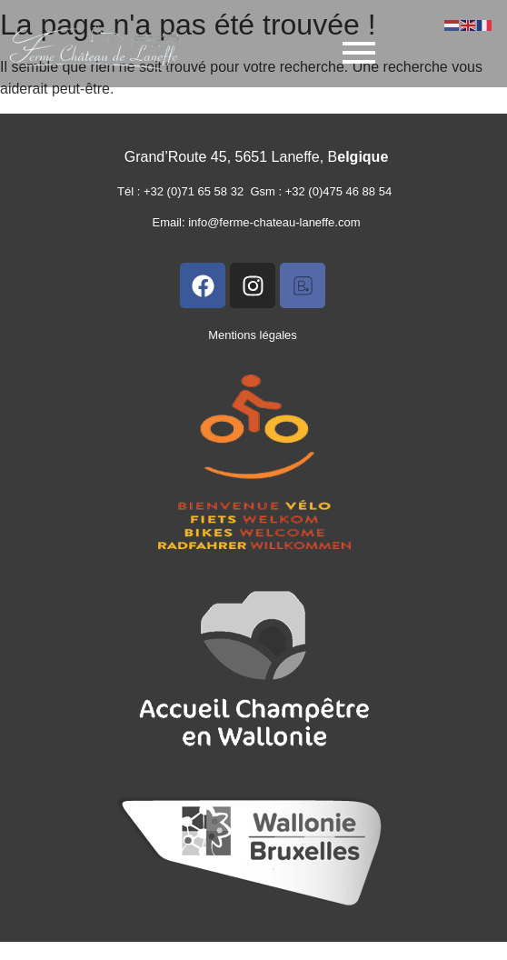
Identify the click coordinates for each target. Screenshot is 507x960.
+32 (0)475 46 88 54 (342, 191)
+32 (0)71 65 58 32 (197, 191)
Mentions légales (252, 335)
